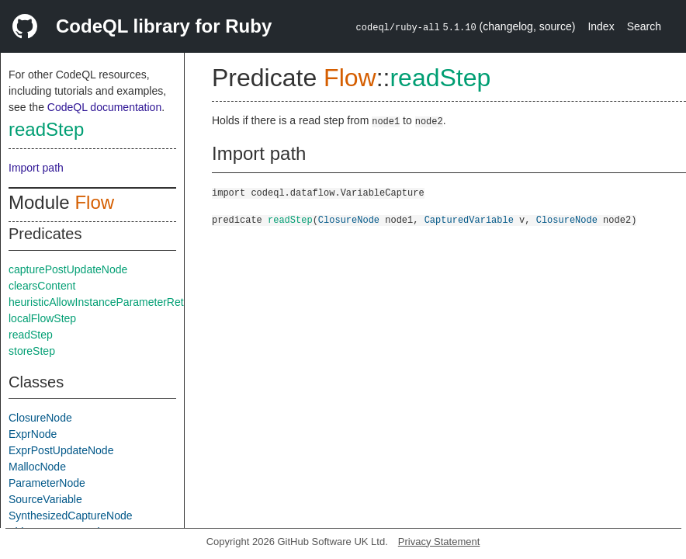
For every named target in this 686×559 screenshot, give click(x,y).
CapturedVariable (469, 219)
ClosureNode (40, 417)
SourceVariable (45, 499)
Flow (94, 202)
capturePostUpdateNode (68, 269)
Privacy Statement (439, 541)
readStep (46, 129)
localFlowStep (42, 318)
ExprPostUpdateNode (61, 450)
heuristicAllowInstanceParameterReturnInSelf (118, 302)
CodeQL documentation (104, 107)
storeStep (32, 351)
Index (600, 26)
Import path (36, 167)
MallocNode (37, 466)
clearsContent (42, 286)
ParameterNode (47, 483)
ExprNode (33, 434)
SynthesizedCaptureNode (71, 515)
